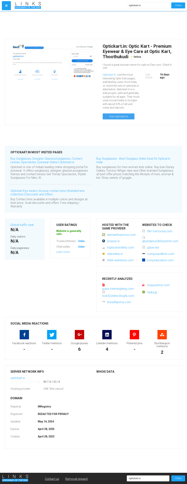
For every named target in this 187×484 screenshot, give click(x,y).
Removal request (76, 479)
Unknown (84, 241)
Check (178, 5)
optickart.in (17, 378)
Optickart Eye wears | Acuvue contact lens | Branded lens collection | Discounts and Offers (47, 192)
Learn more (63, 251)
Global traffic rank (22, 225)
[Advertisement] (70, 25)
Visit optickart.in (118, 116)
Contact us (52, 479)
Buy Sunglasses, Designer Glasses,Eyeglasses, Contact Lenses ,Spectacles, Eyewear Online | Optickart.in (46, 160)
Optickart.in (109, 74)
